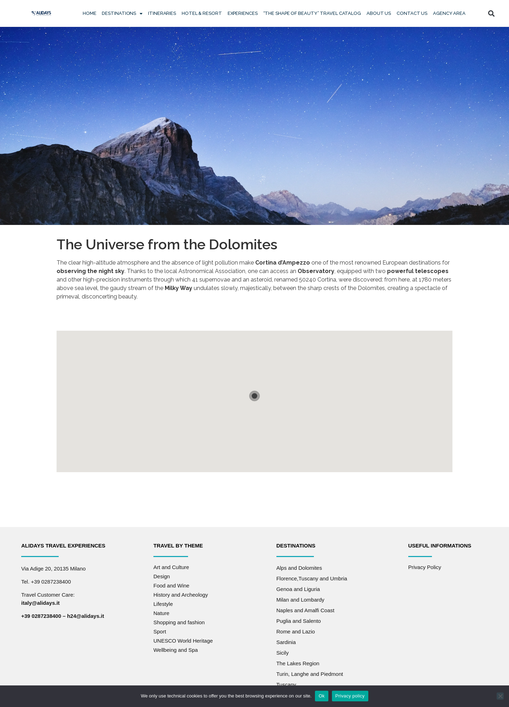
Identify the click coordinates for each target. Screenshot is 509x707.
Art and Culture (171, 567)
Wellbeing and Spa (175, 650)
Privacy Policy (424, 567)
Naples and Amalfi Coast (305, 610)
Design (161, 576)
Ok (321, 696)
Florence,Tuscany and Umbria (311, 578)
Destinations (122, 13)
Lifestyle (163, 604)
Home (89, 13)
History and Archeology (180, 595)
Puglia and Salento (298, 621)
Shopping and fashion (179, 622)
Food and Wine (171, 586)
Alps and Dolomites (299, 568)
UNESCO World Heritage (183, 641)
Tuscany (286, 685)
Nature (161, 613)
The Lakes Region (298, 663)
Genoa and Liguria (298, 589)
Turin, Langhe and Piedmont (309, 674)
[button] (491, 13)
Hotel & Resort (202, 13)
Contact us (412, 13)
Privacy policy (350, 696)
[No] (500, 696)
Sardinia (286, 642)
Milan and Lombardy (300, 600)
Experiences (243, 13)
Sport (159, 631)
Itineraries (162, 13)
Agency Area (449, 13)
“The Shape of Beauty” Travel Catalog (312, 13)
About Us (379, 13)
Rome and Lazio (295, 631)
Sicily (282, 653)
